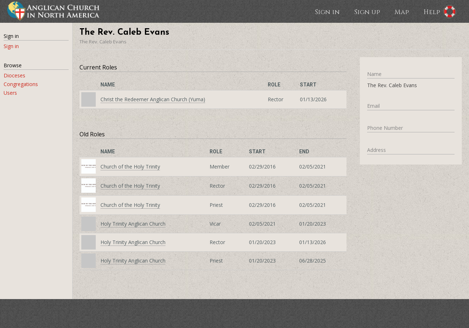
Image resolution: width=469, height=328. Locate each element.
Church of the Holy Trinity (130, 166)
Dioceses (14, 75)
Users (10, 92)
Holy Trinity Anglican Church (132, 223)
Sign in (327, 12)
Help (431, 12)
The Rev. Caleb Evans (102, 41)
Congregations (21, 84)
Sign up (367, 12)
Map (402, 12)
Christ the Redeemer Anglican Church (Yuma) (152, 99)
